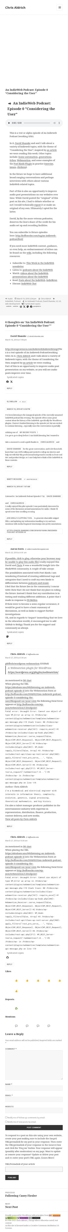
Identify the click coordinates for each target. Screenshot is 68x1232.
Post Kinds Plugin (23, 163)
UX (60, 301)
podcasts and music (38, 582)
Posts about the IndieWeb (32, 280)
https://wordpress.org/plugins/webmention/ (33, 672)
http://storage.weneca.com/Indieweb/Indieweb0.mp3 (32, 349)
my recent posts (28, 432)
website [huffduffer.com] (8, 306)
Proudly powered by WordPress (18, 1215)
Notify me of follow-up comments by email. (26, 1117)
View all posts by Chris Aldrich (21, 819)
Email (9, 1095)
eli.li (24, 402)
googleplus (37, 306)
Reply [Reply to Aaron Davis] (9, 643)
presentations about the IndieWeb (30, 276)
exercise (49, 163)
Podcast (17, 301)
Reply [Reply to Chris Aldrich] (9, 826)
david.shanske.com (36, 336)
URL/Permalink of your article (20, 1164)
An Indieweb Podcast (33, 301)
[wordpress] (21, 306)
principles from (48, 1215)
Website (9, 1106)
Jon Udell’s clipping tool (19, 518)
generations (45, 156)
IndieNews (51, 280)
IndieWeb (9, 301)
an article (52, 150)
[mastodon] (27, 306)
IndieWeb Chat (28, 283)
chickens (21, 167)
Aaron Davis (17, 548)
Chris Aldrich (15, 7)
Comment (11, 1049)
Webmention (24, 160)
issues (13, 167)
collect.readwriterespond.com (38, 549)
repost (37, 204)
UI (57, 301)
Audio (10, 298)
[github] (7, 957)
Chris (19, 565)
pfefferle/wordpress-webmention (22, 663)
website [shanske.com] (15, 306)
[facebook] (31, 306)
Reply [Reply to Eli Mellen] (9, 466)
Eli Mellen (12, 401)
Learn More (47, 1157)
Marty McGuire (14, 479)
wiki (29, 252)
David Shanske (23, 143)
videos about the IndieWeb (34, 273)
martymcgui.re (32, 479)
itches (13, 160)
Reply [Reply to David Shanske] (9, 388)
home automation (28, 156)
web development (12, 304)
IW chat (27, 680)
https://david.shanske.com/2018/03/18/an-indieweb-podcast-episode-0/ (32, 531)
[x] (24, 306)
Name (8, 1084)
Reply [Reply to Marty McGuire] (9, 539)
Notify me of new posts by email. (22, 1122)
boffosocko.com (33, 654)
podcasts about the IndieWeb (38, 269)
